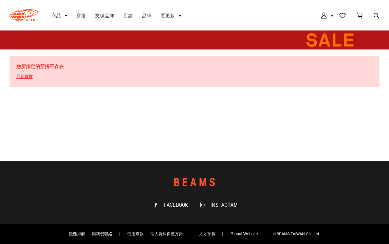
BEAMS (23, 15)
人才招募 (207, 233)
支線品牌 (104, 15)
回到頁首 (24, 76)
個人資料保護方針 (166, 233)
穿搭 (81, 15)
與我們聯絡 (102, 233)
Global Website (244, 233)
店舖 (128, 15)
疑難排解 (77, 233)
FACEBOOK (175, 205)
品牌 (146, 15)
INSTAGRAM (223, 205)
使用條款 (135, 233)
